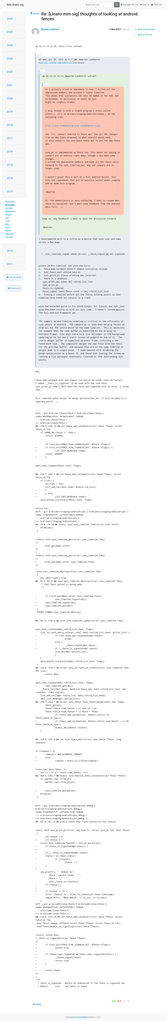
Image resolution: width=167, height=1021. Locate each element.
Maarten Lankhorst (50, 29)
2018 (10, 124)
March (8, 230)
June (7, 221)
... (38, 55)
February (9, 234)
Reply (37, 1004)
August (8, 214)
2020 (10, 98)
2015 (10, 164)
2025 (10, 31)
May (7, 224)
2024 (10, 45)
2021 (10, 85)
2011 (10, 263)
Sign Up (156, 4)
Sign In (144, 4)
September (10, 211)
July (7, 218)
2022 (10, 71)
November (10, 205)
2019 (10, 111)
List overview (13, 277)
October (9, 208)
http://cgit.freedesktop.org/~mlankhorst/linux (72, 125)
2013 (10, 191)
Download (14, 288)
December (10, 202)
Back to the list (143, 34)
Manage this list (129, 4)
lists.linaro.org (15, 4)
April (7, 227)
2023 (10, 58)
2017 (10, 138)
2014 (10, 178)
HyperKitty (83, 1017)
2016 (10, 151)
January (9, 237)
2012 (10, 250)
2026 (10, 18)
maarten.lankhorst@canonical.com (58, 62)
